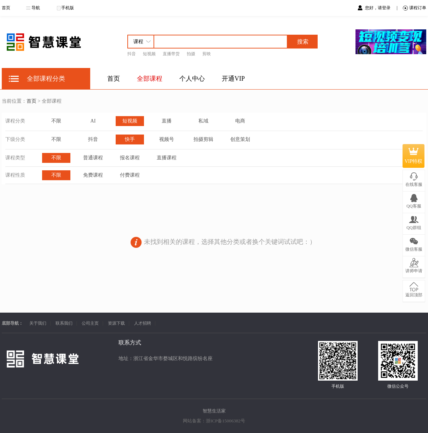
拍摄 (191, 53)
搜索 (302, 42)
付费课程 (130, 175)
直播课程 (167, 157)
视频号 (166, 139)
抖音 (131, 53)
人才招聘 (142, 323)
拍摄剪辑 (203, 139)
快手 (130, 139)
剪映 (206, 53)
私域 (203, 121)
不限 (56, 121)
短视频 (149, 53)
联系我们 (64, 323)
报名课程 (130, 157)
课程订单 (414, 8)
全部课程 (149, 78)
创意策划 (240, 139)
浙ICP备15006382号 (225, 420)
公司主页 (90, 323)
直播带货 (171, 53)
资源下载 (116, 323)
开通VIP (233, 78)
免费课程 (93, 175)
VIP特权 (414, 156)
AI (93, 121)
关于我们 (37, 323)
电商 (240, 121)
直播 (167, 121)
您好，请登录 (378, 7)
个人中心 (192, 78)
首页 (6, 7)
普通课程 (93, 157)
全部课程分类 (46, 78)
